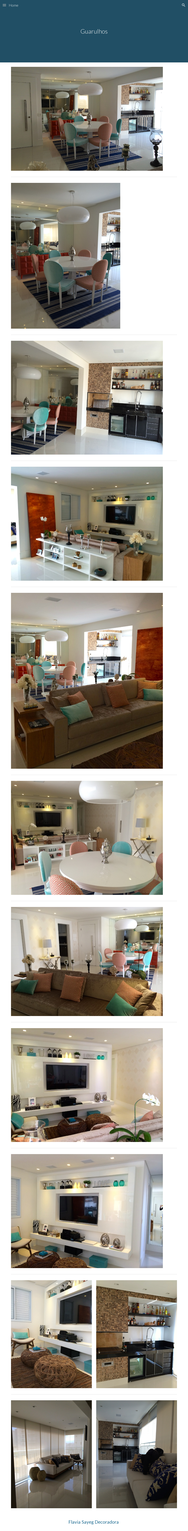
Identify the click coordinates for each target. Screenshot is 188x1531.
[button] (4, 5)
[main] (94, 31)
